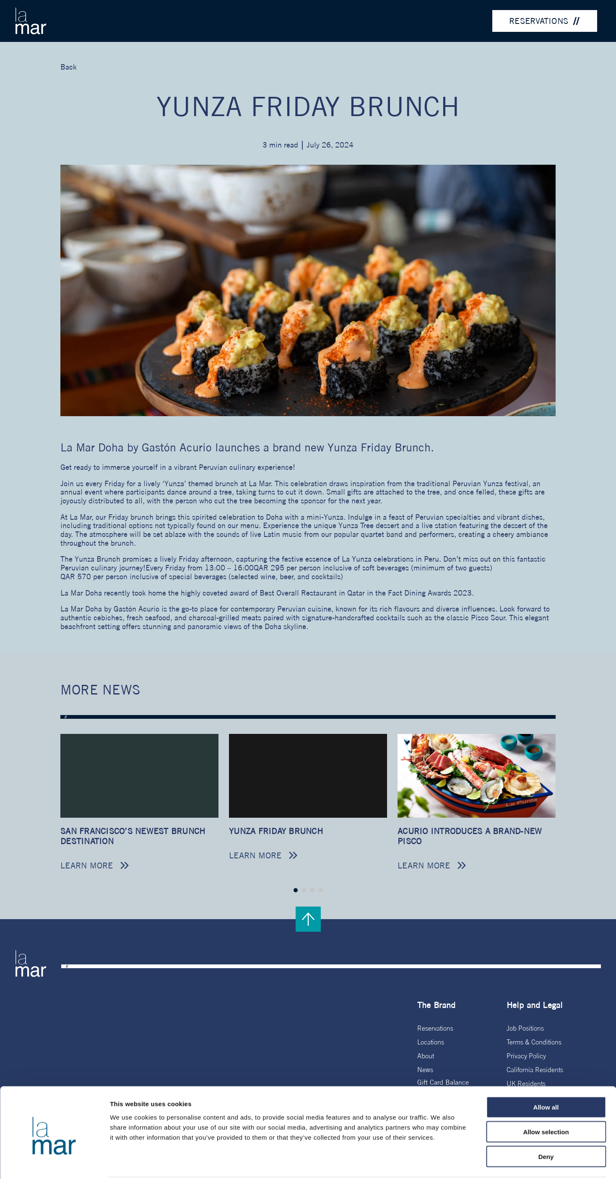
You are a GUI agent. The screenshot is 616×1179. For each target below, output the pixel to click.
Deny (546, 1125)
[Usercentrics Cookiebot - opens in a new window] (54, 1162)
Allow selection (546, 1100)
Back (68, 67)
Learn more (86, 865)
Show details (440, 1162)
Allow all (546, 1076)
